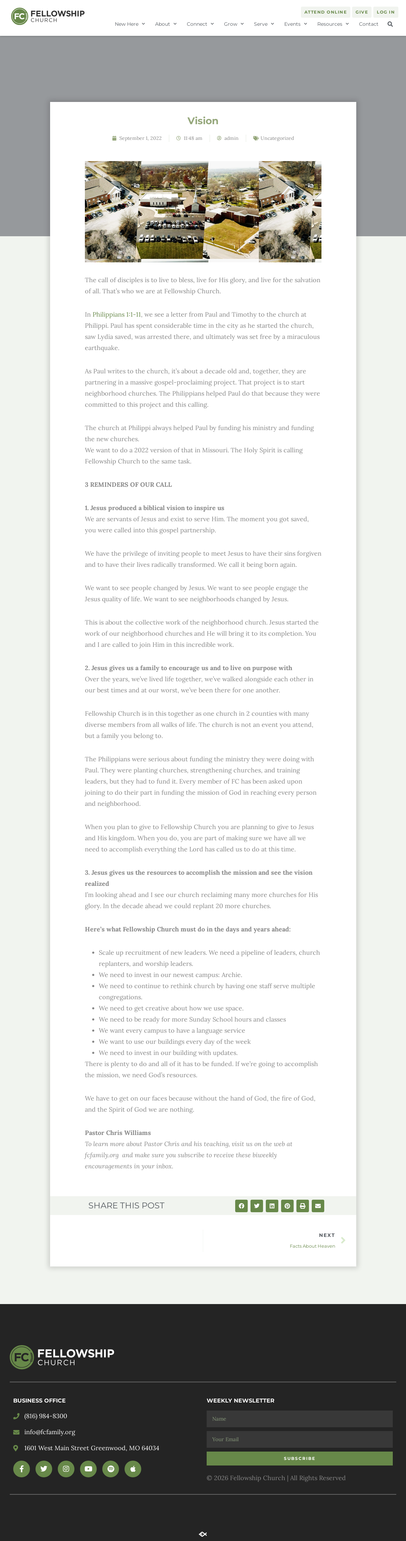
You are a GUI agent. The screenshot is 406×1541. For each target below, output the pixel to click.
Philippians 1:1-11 (117, 314)
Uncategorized (277, 138)
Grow (234, 24)
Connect (200, 24)
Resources (333, 24)
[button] (390, 24)
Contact (369, 24)
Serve (264, 24)
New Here (130, 24)
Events (295, 24)
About (166, 24)
